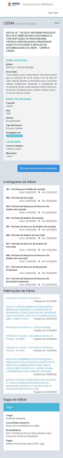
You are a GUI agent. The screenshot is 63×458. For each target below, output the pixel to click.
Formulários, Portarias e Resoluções (23, 298)
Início (57, 23)
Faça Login (53, 12)
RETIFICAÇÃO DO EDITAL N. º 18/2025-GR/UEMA (28, 327)
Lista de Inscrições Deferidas (38, 168)
